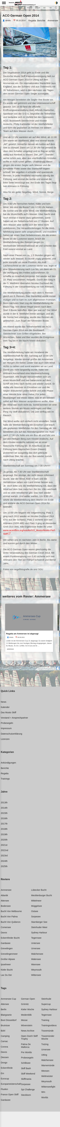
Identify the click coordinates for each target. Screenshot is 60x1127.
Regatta (32, 20)
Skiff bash (26, 1068)
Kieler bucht (7, 969)
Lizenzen (5, 739)
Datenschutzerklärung (11, 734)
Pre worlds (26, 1052)
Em (2, 1073)
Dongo (4, 1062)
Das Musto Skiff (8, 712)
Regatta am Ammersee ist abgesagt (22, 634)
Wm (43, 1092)
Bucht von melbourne (11, 911)
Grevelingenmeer (9, 954)
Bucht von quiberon (10, 922)
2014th (4, 808)
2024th (4, 861)
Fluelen (4, 1089)
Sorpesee (36, 916)
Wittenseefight (48, 1086)
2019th (4, 834)
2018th (4, 829)
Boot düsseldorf (8, 1020)
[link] (29, 628)
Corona (4, 1046)
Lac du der (6, 975)
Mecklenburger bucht (41, 895)
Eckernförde (7, 1068)
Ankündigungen (8, 762)
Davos (4, 932)
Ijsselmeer (6, 964)
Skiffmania (26, 1079)
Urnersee (35, 948)
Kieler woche (27, 1009)
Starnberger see (39, 922)
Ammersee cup (8, 999)
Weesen (45, 1071)
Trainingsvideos (49, 1025)
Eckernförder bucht (10, 938)
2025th (4, 866)
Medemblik (26, 1015)
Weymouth (36, 969)
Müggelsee (36, 906)
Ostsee (34, 911)
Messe (24, 1020)
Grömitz (25, 1004)
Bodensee (6, 906)
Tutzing (44, 1044)
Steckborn (26, 1095)
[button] (56, 7)
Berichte (41, 20)
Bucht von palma (9, 916)
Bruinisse (5, 1025)
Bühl (3, 1030)
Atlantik (4, 895)
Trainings (5, 778)
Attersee (5, 900)
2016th (4, 818)
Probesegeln (7, 723)
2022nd (4, 850)
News (3, 702)
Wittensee (36, 975)
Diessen (5, 1057)
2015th (4, 813)
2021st (4, 845)
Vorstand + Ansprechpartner (14, 717)
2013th (4, 802)
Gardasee (5, 943)
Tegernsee (36, 938)
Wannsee (35, 964)
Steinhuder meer (39, 927)
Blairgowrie (6, 1015)
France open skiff (9, 1094)
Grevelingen (7, 948)
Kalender (5, 707)
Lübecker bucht (38, 890)
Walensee (36, 959)
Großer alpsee (8, 959)
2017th (4, 823)
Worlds (44, 1097)
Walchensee (37, 954)
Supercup (46, 1004)
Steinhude (46, 999)
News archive (27, 1030)
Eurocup (5, 1078)
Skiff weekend (28, 1073)
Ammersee (52, 20)
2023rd (4, 855)
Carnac (4, 1041)
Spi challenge (28, 1089)
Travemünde (47, 1030)
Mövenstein (26, 1025)
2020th (4, 839)
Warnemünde (48, 1065)
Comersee (6, 927)
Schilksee (25, 1063)
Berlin (3, 1009)
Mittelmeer (36, 900)
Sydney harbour (39, 932)
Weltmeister (47, 1076)
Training (45, 1020)
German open (28, 999)
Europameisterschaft (11, 1084)
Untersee (35, 943)
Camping (5, 1036)
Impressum (6, 728)
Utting (44, 1055)
